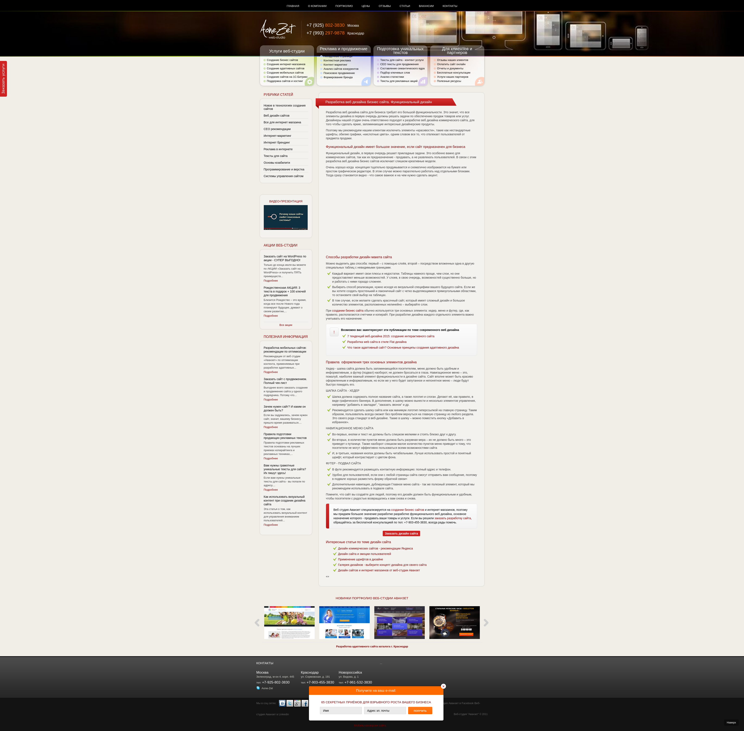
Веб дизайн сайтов (277, 115)
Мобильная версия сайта (370, 725)
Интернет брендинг (277, 142)
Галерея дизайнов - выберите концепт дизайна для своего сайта (382, 564)
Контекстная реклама (337, 60)
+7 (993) (335, 33)
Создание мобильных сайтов (285, 72)
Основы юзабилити (277, 162)
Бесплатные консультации (453, 72)
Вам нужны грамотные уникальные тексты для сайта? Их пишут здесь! (285, 469)
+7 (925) (332, 25)
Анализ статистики (392, 76)
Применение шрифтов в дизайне (360, 559)
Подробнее (271, 280)
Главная (293, 6)
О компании (317, 6)
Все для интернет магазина (282, 122)
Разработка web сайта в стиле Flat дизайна (377, 342)
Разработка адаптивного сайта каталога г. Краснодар (372, 646)
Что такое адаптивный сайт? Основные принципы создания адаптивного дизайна (403, 347)
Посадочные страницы (338, 56)
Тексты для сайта (276, 156)
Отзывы (385, 6)
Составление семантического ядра (402, 68)
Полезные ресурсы (449, 81)
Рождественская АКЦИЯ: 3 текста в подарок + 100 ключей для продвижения (285, 291)
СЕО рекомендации (277, 129)
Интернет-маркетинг (278, 135)
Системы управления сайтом (283, 176)
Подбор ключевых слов (395, 72)
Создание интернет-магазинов (286, 64)
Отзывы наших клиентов (452, 60)
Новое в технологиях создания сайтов (285, 107)
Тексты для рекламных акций (399, 81)
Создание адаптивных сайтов (286, 68)
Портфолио (344, 6)
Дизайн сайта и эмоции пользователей (364, 554)
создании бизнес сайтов (407, 509)
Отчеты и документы (450, 68)
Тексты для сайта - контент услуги (402, 60)
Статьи (405, 6)
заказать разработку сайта (453, 518)
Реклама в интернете (278, 149)
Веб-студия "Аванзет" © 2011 (471, 714)
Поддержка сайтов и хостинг (285, 81)
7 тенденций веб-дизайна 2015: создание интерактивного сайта (390, 336)
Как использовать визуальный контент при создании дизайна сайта (285, 500)
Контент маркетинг (335, 64)
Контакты (450, 6)
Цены (366, 6)
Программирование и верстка (284, 169)
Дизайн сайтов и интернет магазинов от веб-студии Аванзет (379, 570)
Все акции (286, 325)
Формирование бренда (338, 77)
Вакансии (426, 6)
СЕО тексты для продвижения (399, 64)
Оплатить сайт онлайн (451, 64)
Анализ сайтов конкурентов (341, 68)
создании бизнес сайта (347, 310)
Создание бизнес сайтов (282, 60)
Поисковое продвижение (339, 73)
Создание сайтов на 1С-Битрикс (287, 76)
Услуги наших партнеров (452, 76)
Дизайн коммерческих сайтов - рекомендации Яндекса (375, 548)
